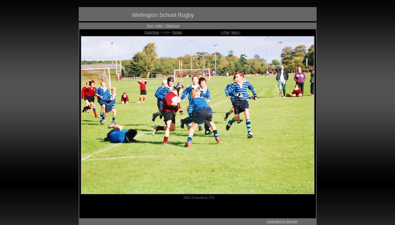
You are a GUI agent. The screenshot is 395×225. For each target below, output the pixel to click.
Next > (235, 32)
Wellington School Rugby (163, 15)
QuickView (151, 32)
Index (159, 25)
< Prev (225, 32)
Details (177, 32)
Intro (150, 25)
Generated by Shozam (282, 221)
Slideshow (173, 25)
